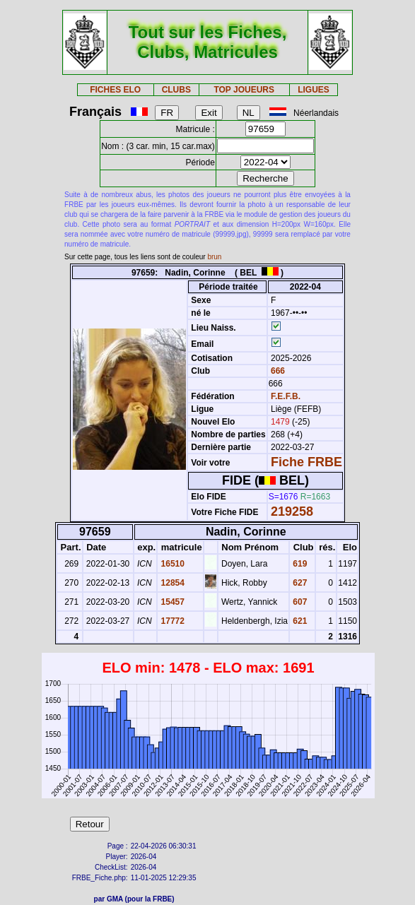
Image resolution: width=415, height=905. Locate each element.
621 (299, 621)
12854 (171, 583)
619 (299, 564)
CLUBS (176, 90)
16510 (171, 564)
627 (299, 583)
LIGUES (313, 90)
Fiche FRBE (306, 462)
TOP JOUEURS (244, 90)
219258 (292, 511)
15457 (171, 602)
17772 (171, 621)
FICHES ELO (115, 90)
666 (277, 371)
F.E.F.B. (285, 396)
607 (299, 602)
